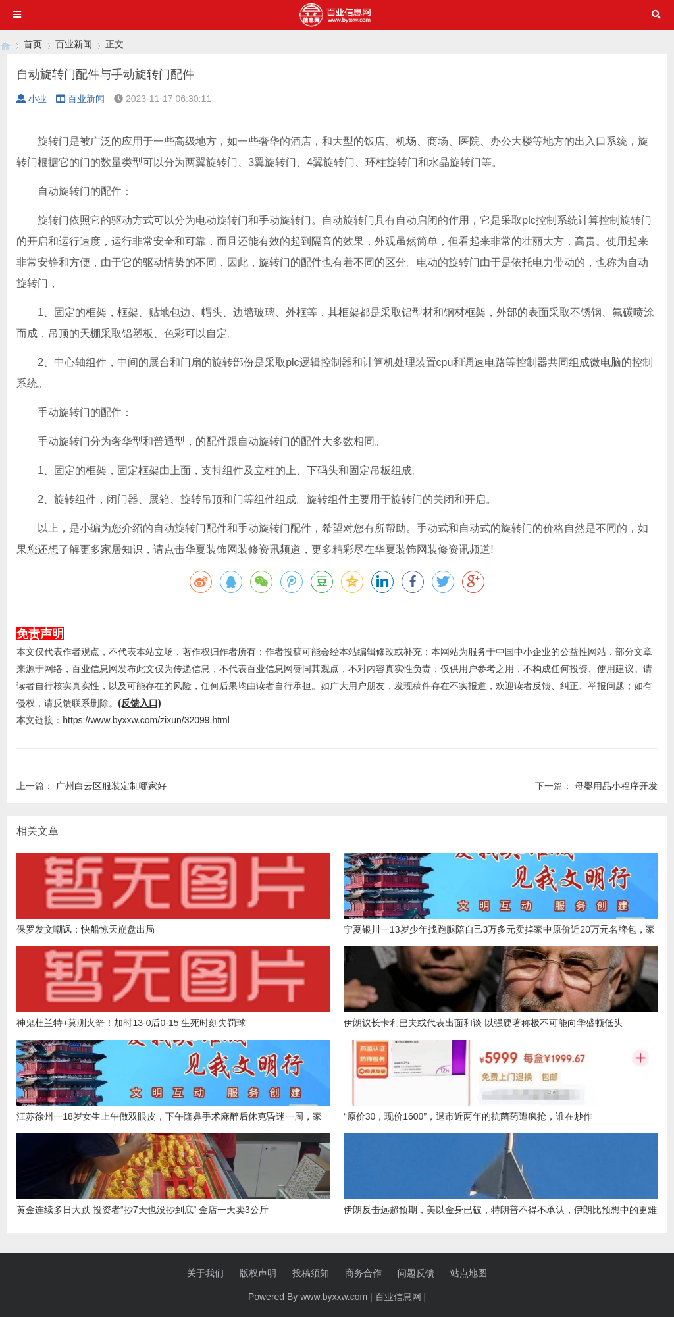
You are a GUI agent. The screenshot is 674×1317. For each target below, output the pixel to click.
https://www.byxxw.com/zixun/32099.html (146, 720)
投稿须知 (310, 1273)
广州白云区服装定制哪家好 (111, 786)
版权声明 (258, 1273)
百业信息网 (398, 1296)
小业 (31, 98)
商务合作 (363, 1273)
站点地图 (468, 1273)
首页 (33, 44)
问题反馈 (416, 1273)
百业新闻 (73, 44)
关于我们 (205, 1273)
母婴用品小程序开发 (616, 786)
